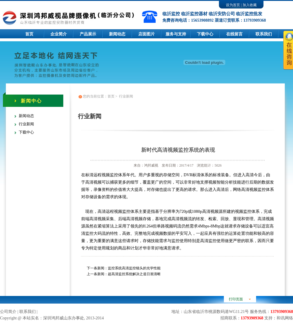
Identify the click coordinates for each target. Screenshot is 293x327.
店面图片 (146, 34)
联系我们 (27, 311)
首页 (29, 34)
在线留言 (234, 34)
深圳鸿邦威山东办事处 (63, 318)
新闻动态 (117, 34)
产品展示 (88, 34)
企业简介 (58, 34)
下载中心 (205, 34)
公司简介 (8, 311)
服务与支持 (176, 34)
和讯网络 (285, 318)
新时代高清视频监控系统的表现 (178, 150)
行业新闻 (26, 124)
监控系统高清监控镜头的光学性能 (134, 268)
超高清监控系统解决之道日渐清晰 (134, 274)
